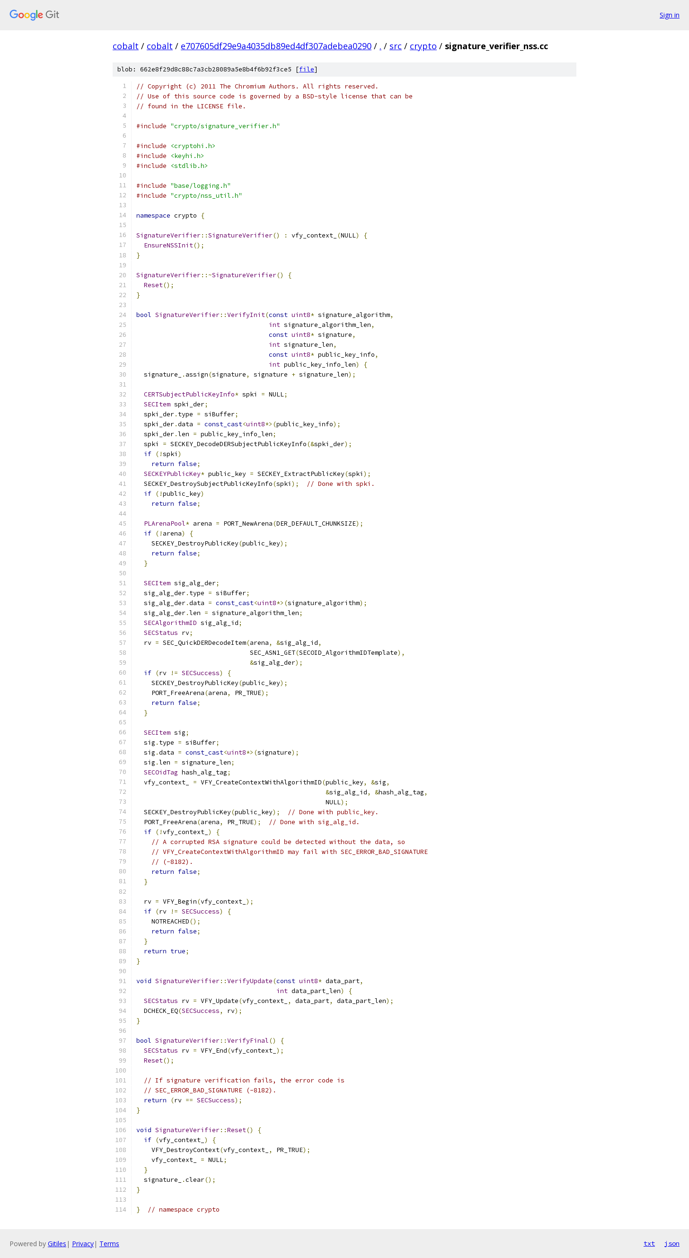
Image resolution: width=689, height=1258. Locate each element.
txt (649, 1243)
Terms (109, 1243)
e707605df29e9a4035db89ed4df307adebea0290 (276, 46)
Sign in (670, 14)
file (306, 69)
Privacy (83, 1243)
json (672, 1243)
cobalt (126, 46)
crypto (423, 46)
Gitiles (57, 1243)
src (395, 46)
